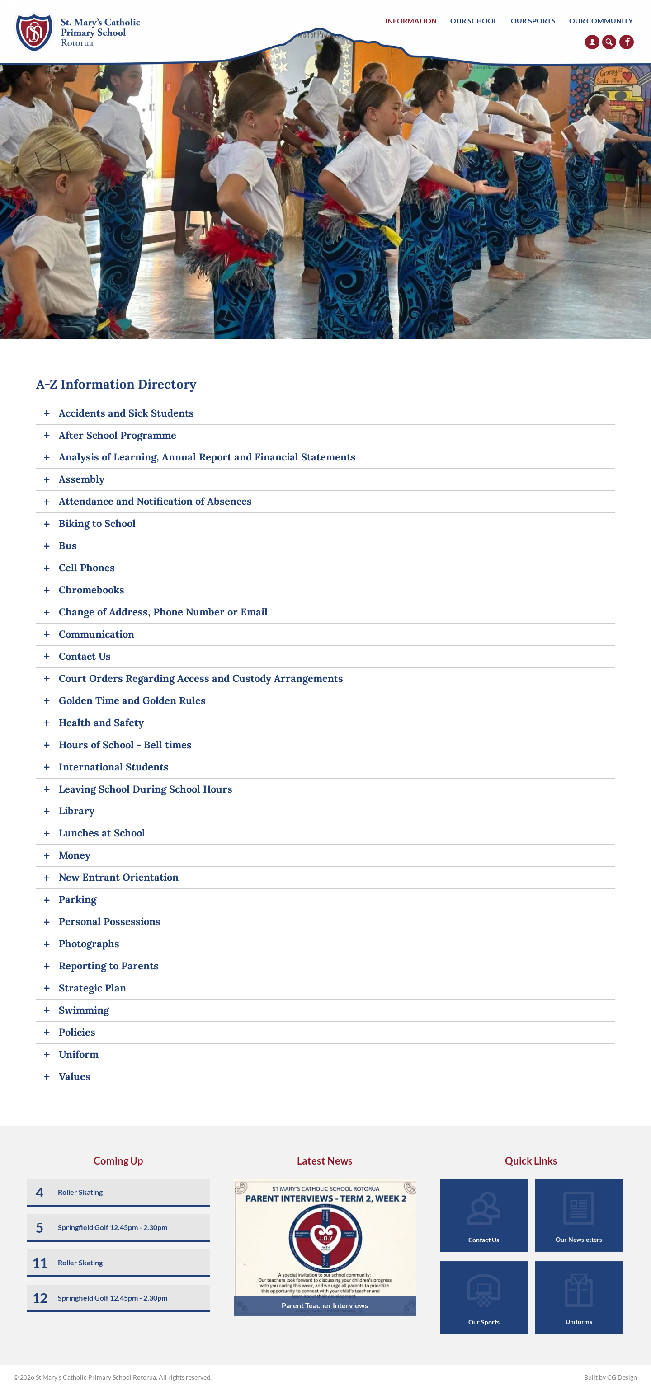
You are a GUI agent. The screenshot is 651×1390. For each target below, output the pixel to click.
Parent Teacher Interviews (325, 1305)
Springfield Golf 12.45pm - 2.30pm (112, 1227)
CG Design (622, 1377)
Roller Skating (80, 1192)
